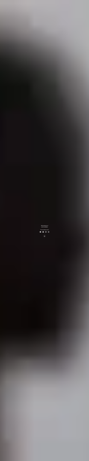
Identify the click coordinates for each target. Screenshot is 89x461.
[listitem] (40, 232)
